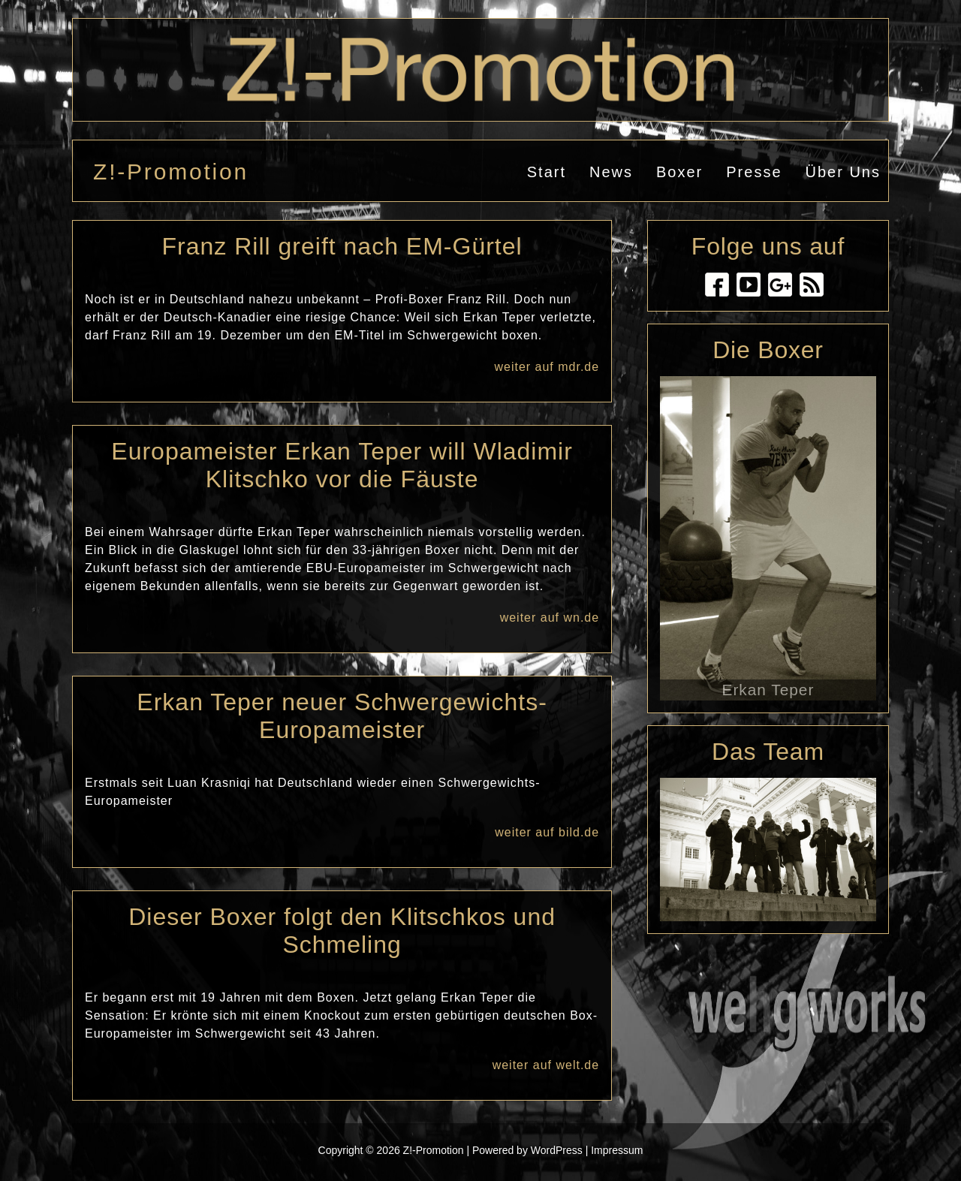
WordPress (557, 1150)
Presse (754, 172)
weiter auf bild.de (547, 832)
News (611, 172)
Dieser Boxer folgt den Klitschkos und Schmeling (342, 930)
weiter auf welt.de (546, 1065)
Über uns (843, 172)
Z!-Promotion (171, 171)
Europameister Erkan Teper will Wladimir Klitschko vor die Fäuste (342, 465)
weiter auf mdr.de (546, 366)
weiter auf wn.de (550, 617)
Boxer (679, 172)
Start (546, 172)
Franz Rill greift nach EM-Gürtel (342, 246)
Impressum (617, 1150)
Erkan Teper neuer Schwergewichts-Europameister (342, 715)
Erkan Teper (768, 689)
